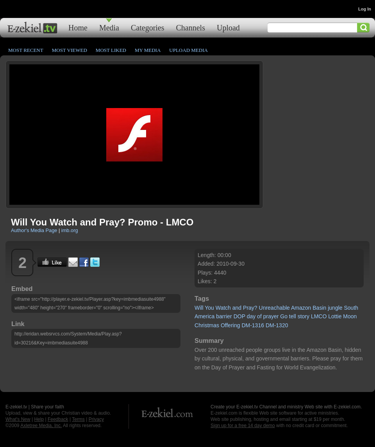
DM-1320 (277, 325)
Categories (147, 27)
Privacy (96, 419)
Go (284, 316)
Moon (350, 316)
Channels (190, 27)
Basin (319, 308)
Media (109, 27)
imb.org (69, 230)
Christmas (207, 325)
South (351, 308)
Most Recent (25, 50)
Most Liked (111, 50)
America (204, 316)
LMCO (319, 316)
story (303, 316)
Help (39, 419)
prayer (271, 316)
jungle (335, 308)
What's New (17, 419)
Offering (230, 325)
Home (78, 27)
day (251, 316)
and (236, 308)
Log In (364, 9)
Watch (223, 308)
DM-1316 (252, 325)
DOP (239, 316)
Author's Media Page (34, 230)
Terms (78, 419)
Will (199, 308)
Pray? (250, 308)
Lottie (334, 316)
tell (292, 316)
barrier (224, 316)
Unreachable (274, 308)
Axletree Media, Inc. (41, 425)
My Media (148, 50)
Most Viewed (69, 50)
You (209, 308)
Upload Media (188, 50)
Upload (228, 27)
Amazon (301, 308)
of (259, 316)
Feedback (58, 419)
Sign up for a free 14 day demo (243, 425)
